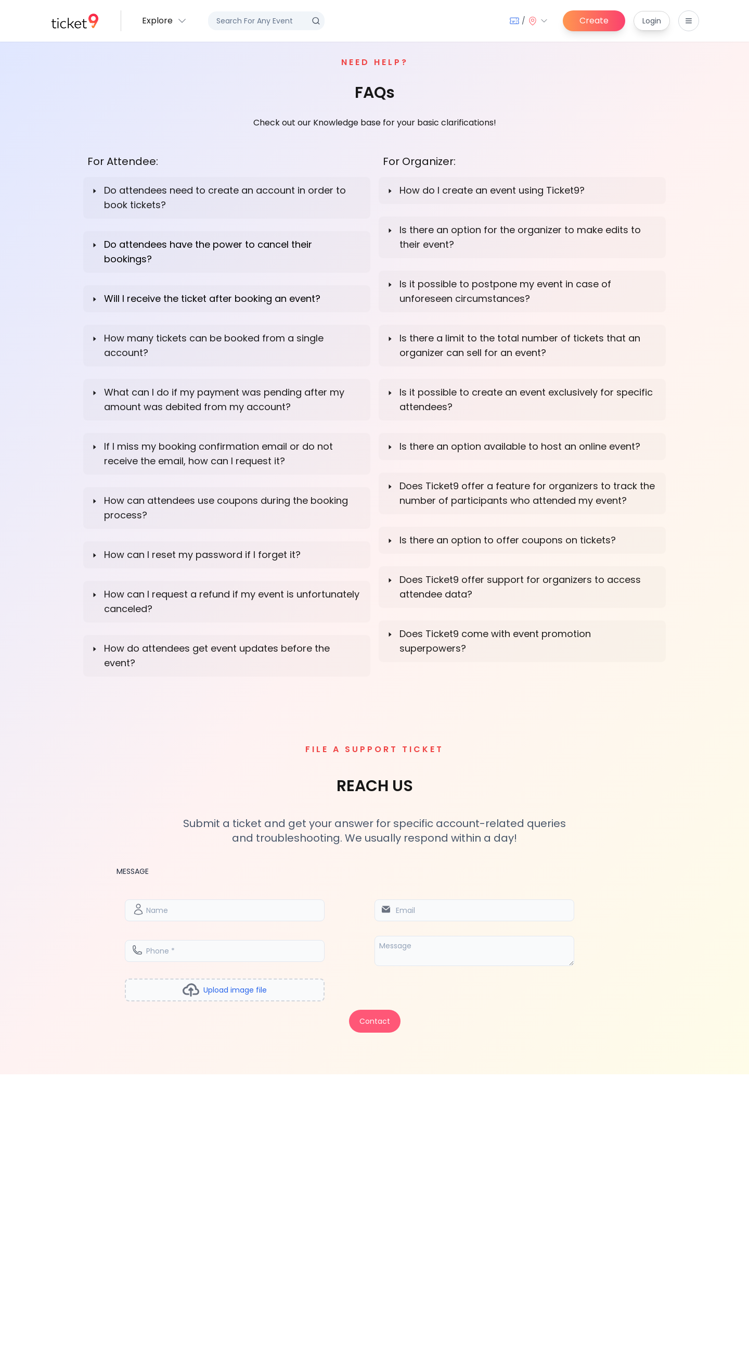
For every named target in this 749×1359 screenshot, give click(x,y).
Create (594, 20)
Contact (374, 1021)
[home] (75, 21)
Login (651, 21)
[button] (164, 21)
